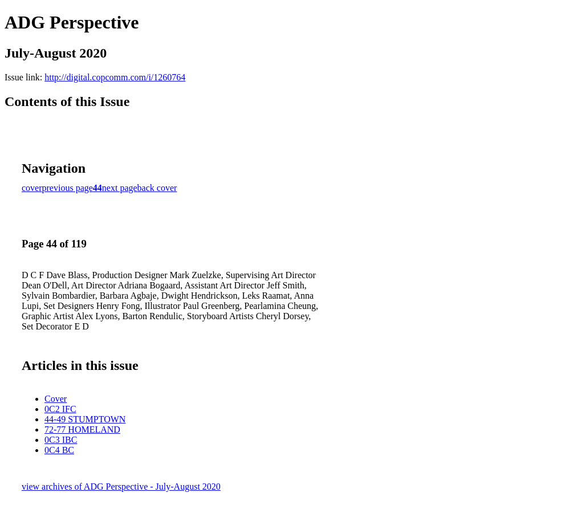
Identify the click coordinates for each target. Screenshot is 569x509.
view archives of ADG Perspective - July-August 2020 (121, 486)
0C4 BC (59, 450)
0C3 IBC (60, 440)
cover (32, 188)
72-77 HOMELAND (82, 429)
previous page (67, 188)
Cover (55, 399)
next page (119, 188)
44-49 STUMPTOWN (84, 419)
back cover (157, 188)
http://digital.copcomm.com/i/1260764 (114, 77)
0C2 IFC (60, 409)
